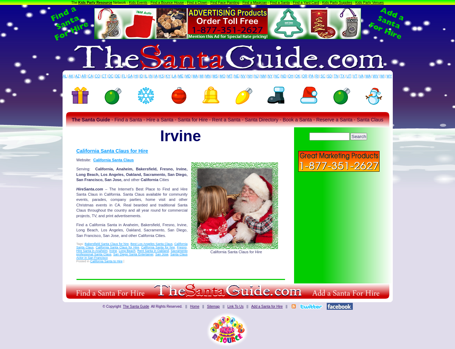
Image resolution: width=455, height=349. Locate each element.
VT (355, 76)
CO (97, 76)
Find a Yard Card (306, 3)
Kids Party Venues (369, 3)
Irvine (113, 251)
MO (222, 76)
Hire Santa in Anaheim (92, 251)
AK (71, 76)
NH (249, 76)
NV (243, 76)
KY (168, 76)
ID (141, 76)
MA (195, 76)
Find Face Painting (224, 3)
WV (375, 76)
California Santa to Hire (106, 261)
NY (270, 76)
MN (208, 76)
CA (90, 76)
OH (290, 76)
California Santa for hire (158, 247)
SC (322, 76)
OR (304, 76)
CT (104, 76)
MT (229, 76)
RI (317, 76)
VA (361, 76)
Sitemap (213, 306)
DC (110, 76)
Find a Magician (254, 3)
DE (117, 76)
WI (382, 76)
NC (276, 76)
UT (349, 76)
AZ (77, 76)
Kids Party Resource (95, 3)
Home (195, 306)
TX (342, 76)
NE (236, 76)
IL (146, 76)
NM (263, 76)
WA (368, 76)
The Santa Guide (136, 306)
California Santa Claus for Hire (112, 151)
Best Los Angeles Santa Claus (151, 244)
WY (389, 76)
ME (181, 76)
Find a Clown (197, 3)
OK (297, 76)
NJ (256, 76)
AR (83, 76)
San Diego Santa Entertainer (133, 254)
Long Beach (127, 251)
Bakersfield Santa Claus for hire (107, 244)
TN (336, 76)
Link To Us (235, 306)
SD (329, 76)
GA (130, 76)
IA (155, 76)
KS (161, 76)
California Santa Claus (113, 160)
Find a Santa (280, 3)
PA (311, 76)
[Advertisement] (338, 222)
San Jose (162, 254)
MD (188, 76)
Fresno (182, 247)
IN (151, 76)
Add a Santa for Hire (267, 306)
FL (124, 76)
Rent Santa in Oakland (153, 251)
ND (283, 76)
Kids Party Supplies (337, 3)
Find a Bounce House (167, 3)
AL (65, 76)
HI (136, 76)
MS (215, 76)
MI (201, 76)
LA (174, 76)
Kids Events (138, 3)
